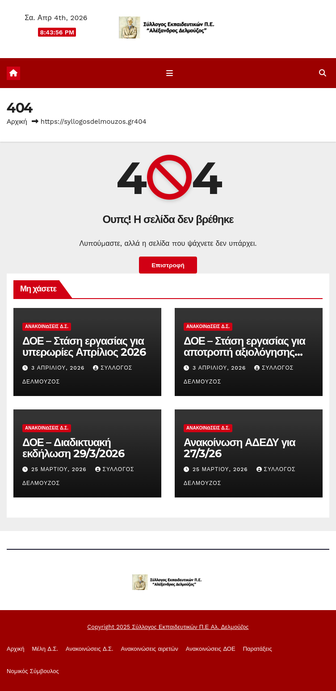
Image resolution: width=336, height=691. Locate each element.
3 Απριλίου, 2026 (59, 368)
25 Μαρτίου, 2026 (60, 469)
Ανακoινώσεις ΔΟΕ (210, 648)
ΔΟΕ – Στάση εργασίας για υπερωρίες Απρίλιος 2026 (84, 346)
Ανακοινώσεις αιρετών (149, 648)
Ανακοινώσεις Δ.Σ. (46, 326)
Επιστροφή (168, 265)
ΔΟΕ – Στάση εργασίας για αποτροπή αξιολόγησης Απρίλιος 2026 (244, 352)
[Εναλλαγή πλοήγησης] (169, 73)
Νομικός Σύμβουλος (33, 671)
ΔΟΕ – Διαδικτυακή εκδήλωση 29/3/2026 (73, 448)
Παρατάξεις (257, 648)
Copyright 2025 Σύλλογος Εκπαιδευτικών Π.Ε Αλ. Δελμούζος (167, 627)
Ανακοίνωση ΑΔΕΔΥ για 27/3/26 (239, 448)
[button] (322, 73)
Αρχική (17, 122)
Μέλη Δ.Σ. (45, 648)
